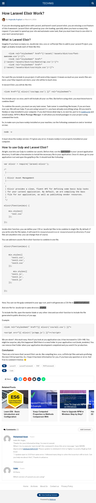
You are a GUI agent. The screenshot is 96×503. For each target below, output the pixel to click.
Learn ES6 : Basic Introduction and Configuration (12, 414)
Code (11, 371)
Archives (34, 486)
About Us (44, 486)
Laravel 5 (13, 366)
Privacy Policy (67, 486)
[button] (3, 3)
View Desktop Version (48, 495)
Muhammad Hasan (20, 437)
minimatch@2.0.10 (30, 449)
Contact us (54, 486)
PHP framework (48, 366)
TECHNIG (48, 3)
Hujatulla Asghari (15, 19)
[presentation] (90, 407)
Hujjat (15, 468)
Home (25, 486)
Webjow (53, 499)
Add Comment (85, 430)
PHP (37, 366)
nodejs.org (85, 112)
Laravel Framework (26, 366)
